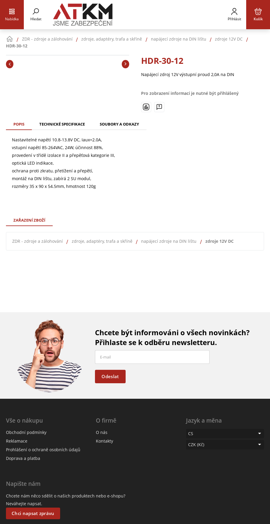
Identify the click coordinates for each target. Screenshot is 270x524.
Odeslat (110, 376)
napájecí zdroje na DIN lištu (168, 241)
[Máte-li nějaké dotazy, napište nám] (159, 107)
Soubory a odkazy (119, 124)
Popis (18, 124)
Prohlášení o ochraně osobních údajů (43, 449)
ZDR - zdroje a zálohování (37, 241)
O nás (101, 432)
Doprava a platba (23, 458)
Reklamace (16, 441)
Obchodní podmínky (26, 432)
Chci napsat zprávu (33, 513)
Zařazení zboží (29, 220)
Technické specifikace (62, 124)
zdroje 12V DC (219, 241)
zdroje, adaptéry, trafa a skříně (102, 241)
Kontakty (104, 441)
